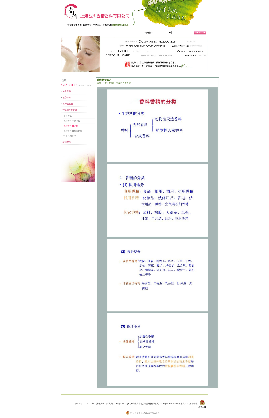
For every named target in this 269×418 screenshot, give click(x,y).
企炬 (191, 403)
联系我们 (110, 403)
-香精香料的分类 (70, 126)
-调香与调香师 (69, 136)
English (119, 403)
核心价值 (66, 97)
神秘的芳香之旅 (69, 110)
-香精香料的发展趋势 (72, 131)
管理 (195, 403)
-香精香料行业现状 (71, 121)
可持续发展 (67, 104)
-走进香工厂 (68, 116)
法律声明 (100, 403)
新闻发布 (66, 142)
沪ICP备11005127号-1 (85, 403)
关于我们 (66, 91)
